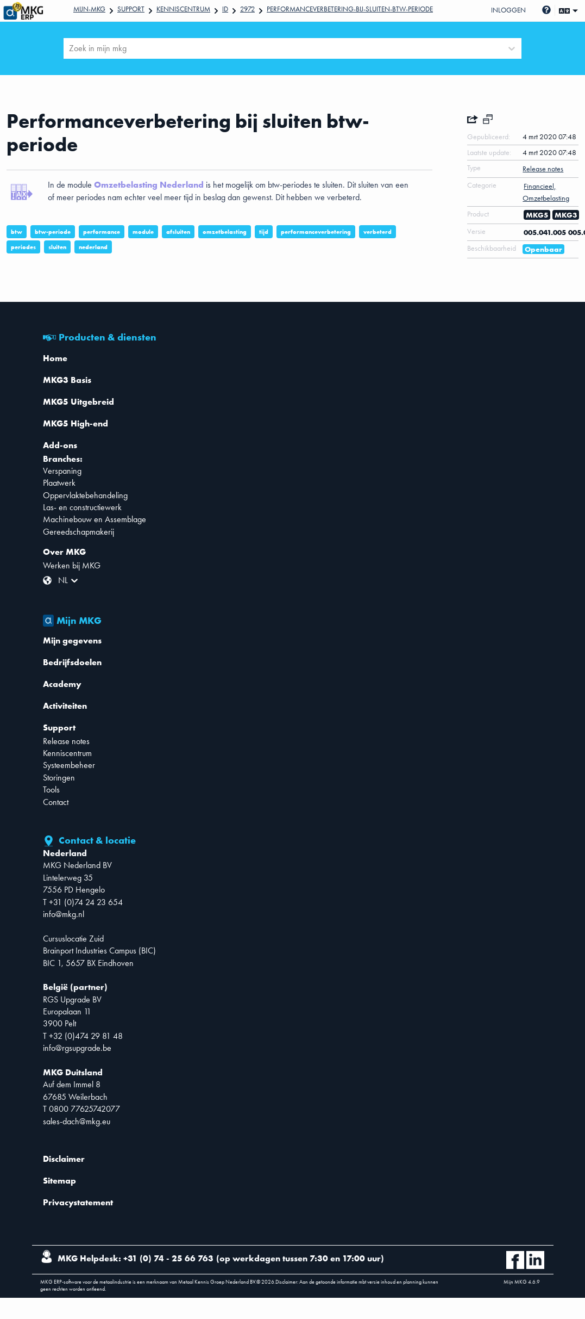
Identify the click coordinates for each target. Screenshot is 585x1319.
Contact (55, 802)
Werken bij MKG (71, 565)
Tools (51, 789)
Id (225, 9)
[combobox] (70, 48)
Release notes (66, 741)
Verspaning (62, 470)
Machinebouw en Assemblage (94, 519)
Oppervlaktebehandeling (85, 495)
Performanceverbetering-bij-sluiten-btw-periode (350, 9)
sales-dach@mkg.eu (76, 1121)
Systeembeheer (69, 765)
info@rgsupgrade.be (77, 1048)
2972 (247, 9)
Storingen (59, 777)
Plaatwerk (59, 482)
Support (130, 9)
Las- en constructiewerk (82, 507)
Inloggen (508, 10)
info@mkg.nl (63, 914)
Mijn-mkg (89, 9)
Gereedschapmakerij (78, 531)
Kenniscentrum (183, 9)
